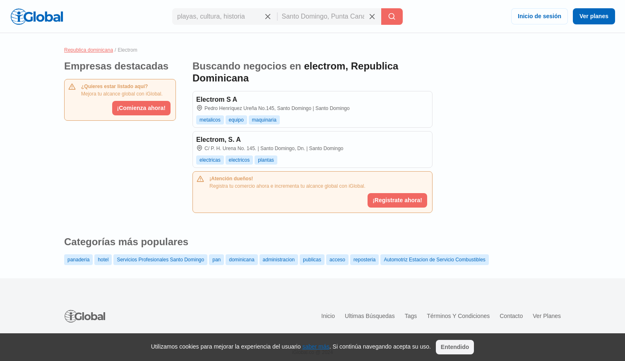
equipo (236, 120)
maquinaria (264, 120)
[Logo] (37, 16)
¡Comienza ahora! (141, 108)
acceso (337, 260)
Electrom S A (216, 99)
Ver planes (593, 16)
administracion (279, 260)
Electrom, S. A (218, 139)
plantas (266, 160)
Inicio (328, 316)
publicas (312, 260)
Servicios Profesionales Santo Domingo (160, 260)
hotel (103, 260)
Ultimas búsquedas (370, 316)
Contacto (511, 316)
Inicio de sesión (539, 16)
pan (216, 260)
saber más (315, 346)
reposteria (364, 260)
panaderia (78, 260)
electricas (210, 160)
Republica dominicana (88, 50)
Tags (411, 316)
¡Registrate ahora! (397, 200)
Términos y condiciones (458, 316)
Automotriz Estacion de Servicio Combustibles (434, 260)
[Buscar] (392, 16)
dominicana (241, 260)
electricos (239, 160)
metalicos (210, 120)
